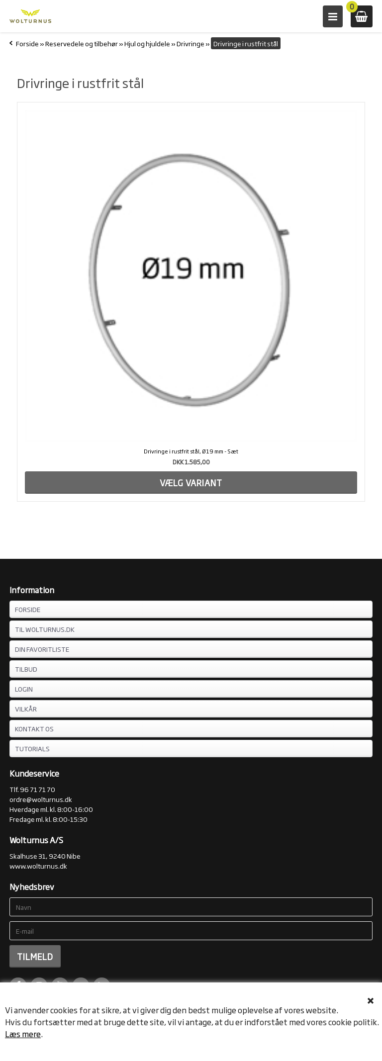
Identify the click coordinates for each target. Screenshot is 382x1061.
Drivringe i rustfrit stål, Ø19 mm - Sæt (191, 451)
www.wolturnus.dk (38, 866)
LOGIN (24, 689)
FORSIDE (27, 609)
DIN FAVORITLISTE (42, 649)
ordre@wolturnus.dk (40, 799)
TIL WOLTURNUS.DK (45, 629)
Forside (27, 43)
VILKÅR (26, 708)
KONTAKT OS (34, 728)
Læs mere (23, 1034)
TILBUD (26, 669)
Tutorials (32, 748)
